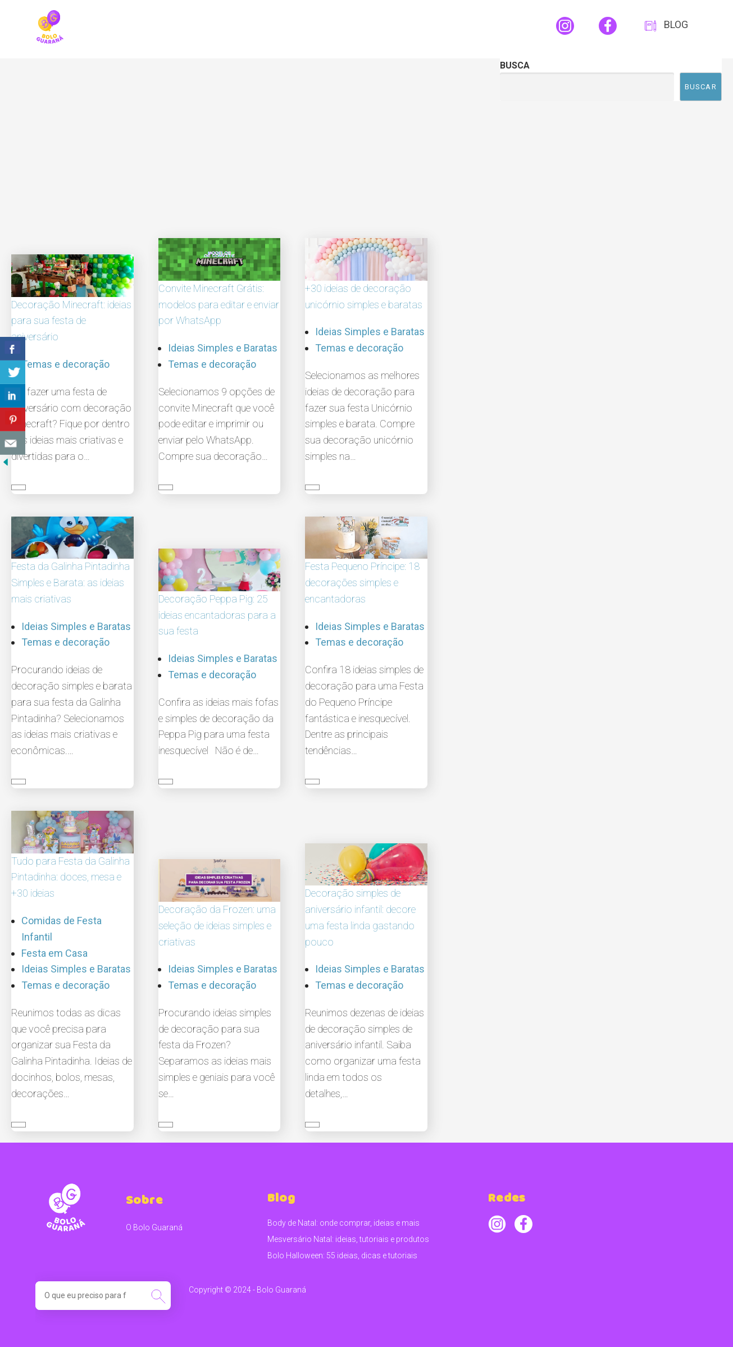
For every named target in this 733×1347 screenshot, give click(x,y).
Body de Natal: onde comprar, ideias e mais (343, 1222)
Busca (515, 65)
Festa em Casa (54, 953)
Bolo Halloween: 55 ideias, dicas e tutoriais (342, 1255)
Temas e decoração (65, 364)
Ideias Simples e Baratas (222, 348)
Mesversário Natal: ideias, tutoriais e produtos (348, 1239)
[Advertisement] (244, 142)
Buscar (701, 87)
